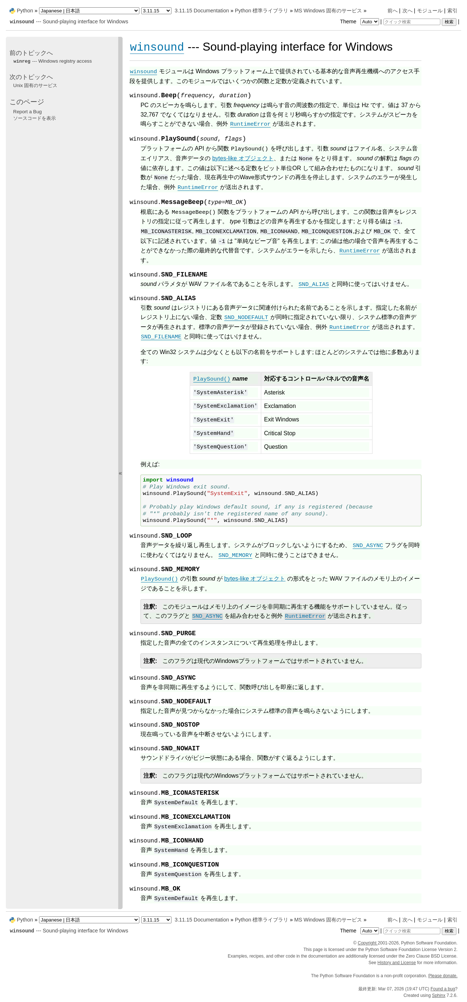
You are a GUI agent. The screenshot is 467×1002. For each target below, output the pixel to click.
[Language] (89, 10)
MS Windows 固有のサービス (328, 10)
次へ (407, 10)
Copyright (368, 943)
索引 (452, 10)
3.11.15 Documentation (202, 10)
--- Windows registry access (52, 61)
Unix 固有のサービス (35, 85)
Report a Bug (27, 111)
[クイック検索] (411, 22)
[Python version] (156, 10)
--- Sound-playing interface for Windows (68, 21)
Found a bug (443, 988)
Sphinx (438, 995)
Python (25, 10)
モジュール (430, 10)
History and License (397, 962)
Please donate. (443, 975)
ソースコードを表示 (34, 118)
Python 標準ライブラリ (262, 10)
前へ (392, 10)
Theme (360, 21)
